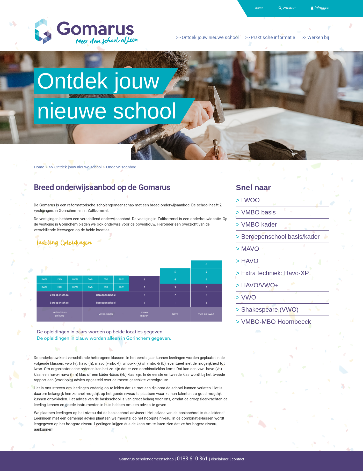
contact (238, 459)
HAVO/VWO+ (257, 285)
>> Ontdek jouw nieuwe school (207, 37)
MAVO (247, 248)
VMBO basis (256, 212)
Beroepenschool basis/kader (278, 236)
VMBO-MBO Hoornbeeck (273, 321)
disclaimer (220, 459)
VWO (246, 297)
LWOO (248, 200)
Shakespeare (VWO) (267, 309)
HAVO (247, 260)
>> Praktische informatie (270, 37)
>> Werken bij (315, 37)
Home (39, 167)
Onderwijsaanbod (121, 167)
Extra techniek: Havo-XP (272, 273)
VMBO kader (256, 224)
